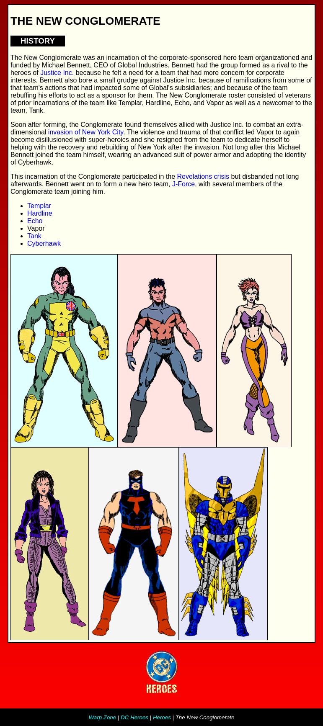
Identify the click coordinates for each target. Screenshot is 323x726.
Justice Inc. (57, 72)
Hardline (39, 213)
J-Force (183, 184)
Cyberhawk (44, 243)
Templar (39, 205)
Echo (34, 220)
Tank (34, 235)
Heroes (162, 717)
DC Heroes (134, 717)
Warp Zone (102, 717)
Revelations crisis (203, 176)
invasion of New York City (85, 132)
